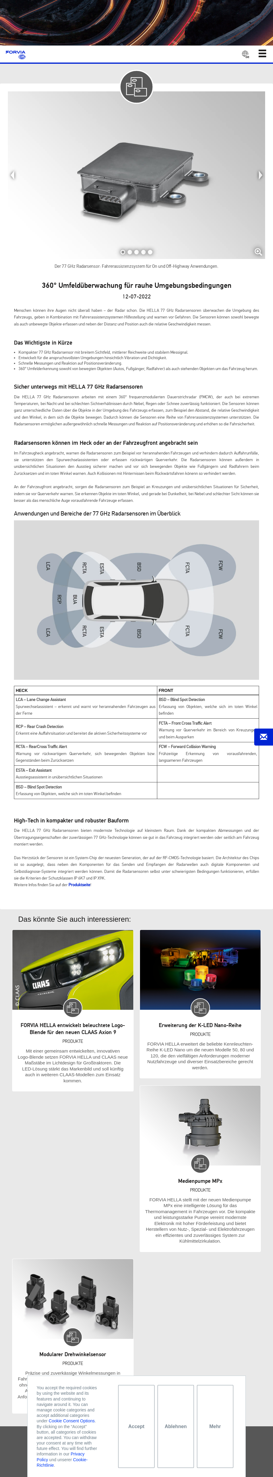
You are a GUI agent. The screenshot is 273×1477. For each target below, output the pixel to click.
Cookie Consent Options (72, 1420)
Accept (136, 1426)
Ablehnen (176, 1426)
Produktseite (79, 884)
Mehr (215, 1426)
